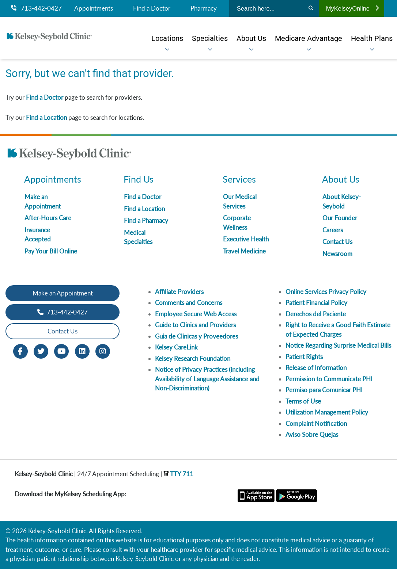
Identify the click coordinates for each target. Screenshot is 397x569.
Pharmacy (203, 8)
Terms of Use (303, 401)
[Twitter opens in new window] (41, 350)
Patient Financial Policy (316, 302)
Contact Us (337, 241)
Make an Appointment (63, 293)
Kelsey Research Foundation (192, 358)
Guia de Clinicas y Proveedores (196, 336)
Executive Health (246, 239)
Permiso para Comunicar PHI (324, 390)
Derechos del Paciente (316, 314)
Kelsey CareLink (176, 347)
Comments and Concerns (188, 302)
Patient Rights (304, 356)
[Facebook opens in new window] (20, 350)
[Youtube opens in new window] (61, 350)
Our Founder (339, 218)
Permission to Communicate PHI (329, 379)
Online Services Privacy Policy (326, 291)
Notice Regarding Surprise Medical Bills (338, 345)
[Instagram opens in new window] (103, 350)
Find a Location (46, 117)
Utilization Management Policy (327, 412)
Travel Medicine (244, 251)
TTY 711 (178, 474)
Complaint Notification (316, 423)
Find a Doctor (151, 8)
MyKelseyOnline (352, 8)
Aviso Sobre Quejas (312, 434)
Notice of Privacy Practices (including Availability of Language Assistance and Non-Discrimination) (207, 379)
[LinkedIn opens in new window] (82, 350)
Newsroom (337, 253)
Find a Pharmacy (146, 220)
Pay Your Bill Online (50, 251)
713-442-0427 (36, 8)
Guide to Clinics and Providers (195, 325)
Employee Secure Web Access (196, 314)
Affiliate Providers (179, 291)
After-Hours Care (47, 218)
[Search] (311, 8)
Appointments (93, 8)
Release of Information (316, 367)
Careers (332, 230)
